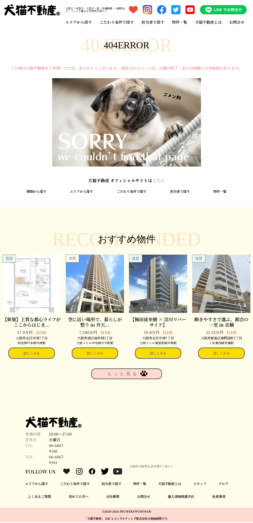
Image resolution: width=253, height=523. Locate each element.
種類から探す (36, 192)
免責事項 (218, 497)
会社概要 (112, 497)
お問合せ (237, 22)
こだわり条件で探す (116, 22)
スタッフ (199, 484)
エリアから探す (78, 22)
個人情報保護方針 (181, 497)
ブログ (223, 484)
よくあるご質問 (39, 497)
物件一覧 (179, 22)
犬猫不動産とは (208, 22)
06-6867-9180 (57, 449)
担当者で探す (153, 22)
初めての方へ (79, 497)
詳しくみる (31, 354)
